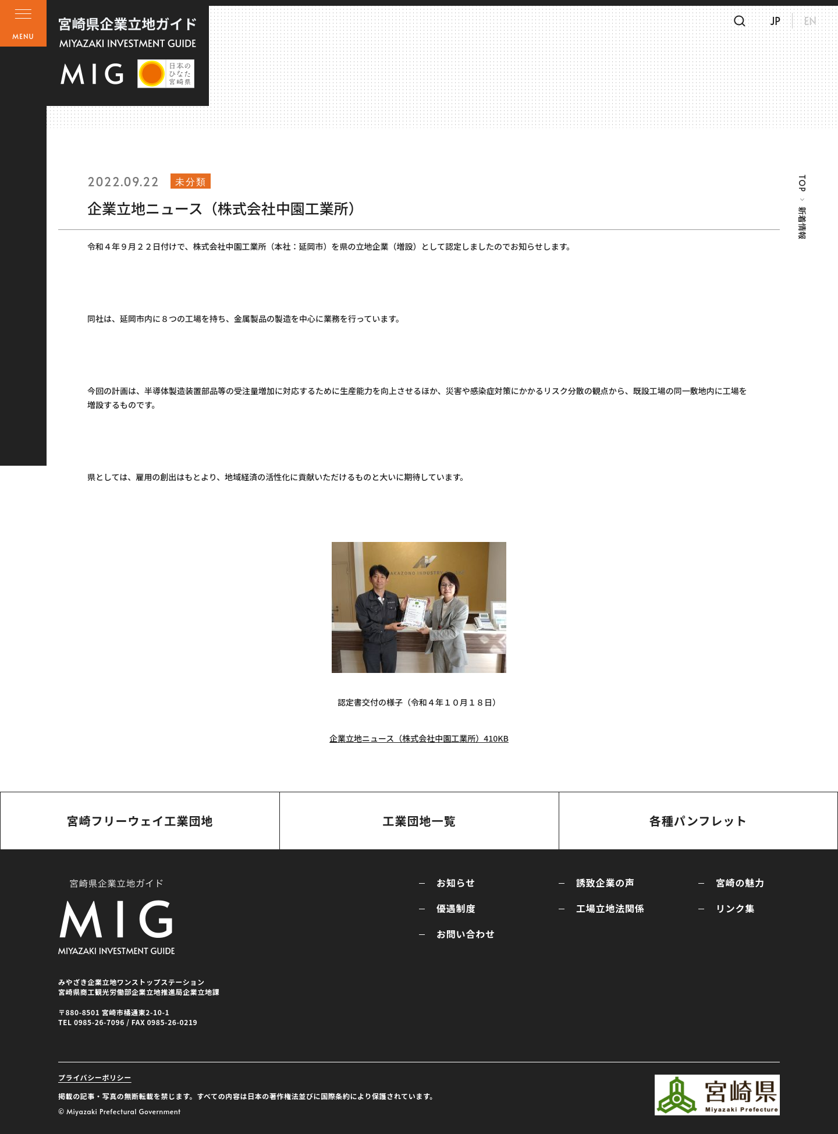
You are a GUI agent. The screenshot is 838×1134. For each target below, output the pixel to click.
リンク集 (735, 908)
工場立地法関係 (610, 908)
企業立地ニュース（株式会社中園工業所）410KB (419, 738)
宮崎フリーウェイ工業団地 (139, 820)
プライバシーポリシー (95, 1077)
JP (767, 24)
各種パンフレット (698, 820)
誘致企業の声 (605, 883)
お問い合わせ (465, 934)
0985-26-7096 (99, 1022)
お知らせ (455, 883)
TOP (802, 183)
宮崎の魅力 (740, 883)
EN (803, 24)
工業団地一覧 (419, 820)
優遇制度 (455, 908)
